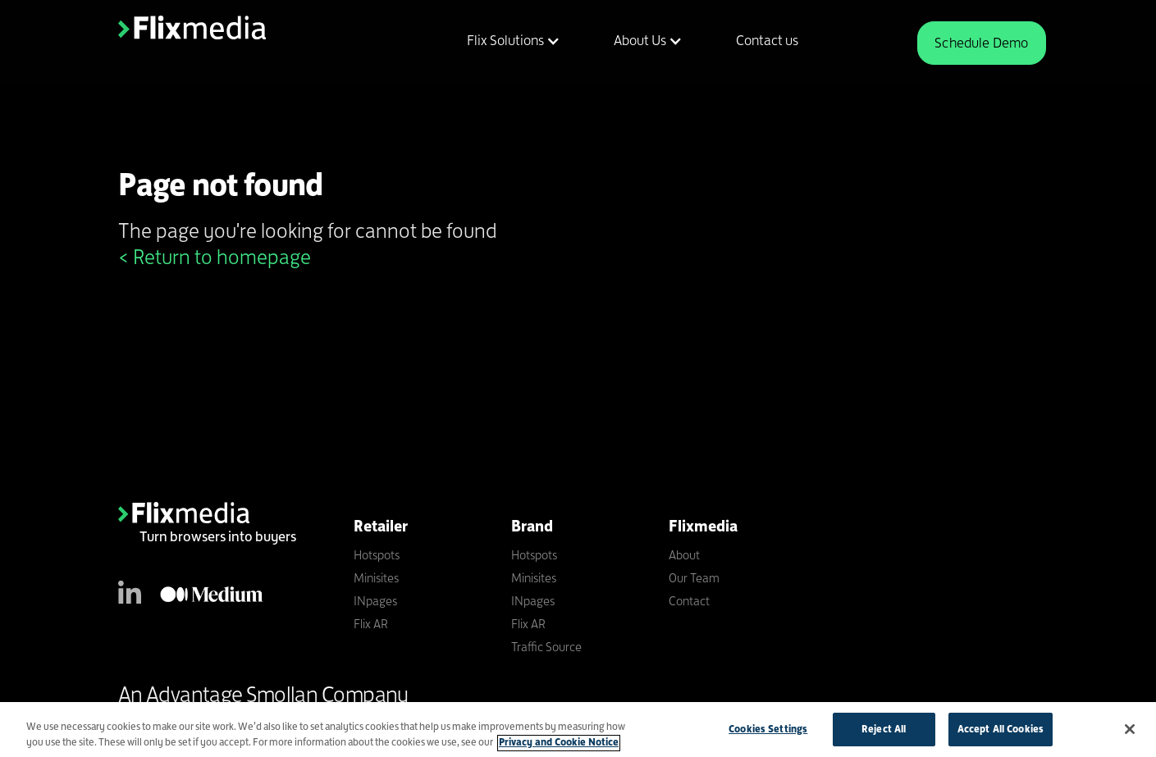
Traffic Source (546, 646)
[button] (503, 40)
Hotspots (377, 555)
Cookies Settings (768, 733)
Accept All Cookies (1000, 733)
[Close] (1130, 733)
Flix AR (371, 624)
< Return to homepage (214, 256)
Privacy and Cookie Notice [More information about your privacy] (559, 746)
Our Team (694, 578)
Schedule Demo (981, 42)
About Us (640, 40)
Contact (689, 601)
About (684, 555)
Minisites (376, 578)
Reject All (883, 733)
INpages (375, 601)
